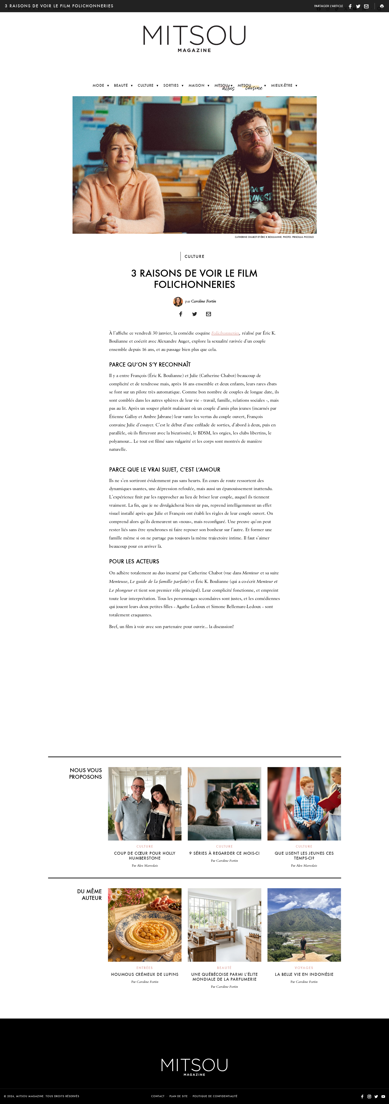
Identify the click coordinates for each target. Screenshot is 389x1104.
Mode (98, 85)
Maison (197, 85)
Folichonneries (225, 333)
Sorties (171, 85)
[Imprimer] (208, 314)
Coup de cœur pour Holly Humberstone (144, 856)
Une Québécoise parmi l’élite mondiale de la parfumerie (224, 977)
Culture (146, 85)
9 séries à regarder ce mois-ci (224, 853)
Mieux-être (282, 85)
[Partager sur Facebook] (180, 314)
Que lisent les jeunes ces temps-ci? (304, 856)
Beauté (121, 85)
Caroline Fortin (203, 301)
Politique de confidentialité (215, 1096)
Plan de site (178, 1096)
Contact (158, 1096)
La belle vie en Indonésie (304, 974)
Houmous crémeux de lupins (145, 974)
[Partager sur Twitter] (194, 314)
